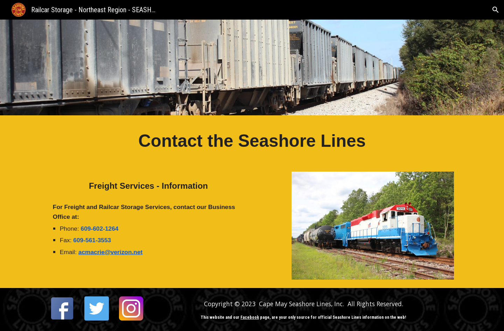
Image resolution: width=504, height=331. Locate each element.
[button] (495, 9)
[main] (252, 141)
